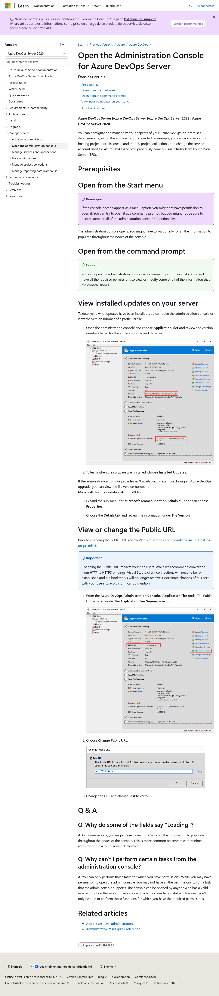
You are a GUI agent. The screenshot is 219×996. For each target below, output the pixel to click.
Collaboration (121, 977)
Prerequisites (89, 84)
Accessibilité (118, 983)
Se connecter (205, 6)
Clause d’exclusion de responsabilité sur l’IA (33, 977)
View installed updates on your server (105, 101)
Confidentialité (144, 977)
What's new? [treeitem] (17, 89)
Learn (81, 44)
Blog (101, 977)
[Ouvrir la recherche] (190, 6)
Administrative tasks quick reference (113, 929)
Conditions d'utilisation (90, 983)
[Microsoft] (8, 6)
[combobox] (36, 53)
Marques (139, 983)
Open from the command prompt (103, 96)
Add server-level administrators (109, 923)
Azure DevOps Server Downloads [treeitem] (30, 76)
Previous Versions (101, 44)
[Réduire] (62, 44)
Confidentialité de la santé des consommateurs (35, 983)
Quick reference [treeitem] (19, 95)
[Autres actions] (210, 44)
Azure (121, 44)
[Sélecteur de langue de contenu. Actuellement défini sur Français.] (15, 966)
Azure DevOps (138, 44)
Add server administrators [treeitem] (29, 139)
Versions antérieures (80, 977)
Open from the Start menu (99, 90)
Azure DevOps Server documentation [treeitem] (33, 70)
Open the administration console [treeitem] (34, 146)
